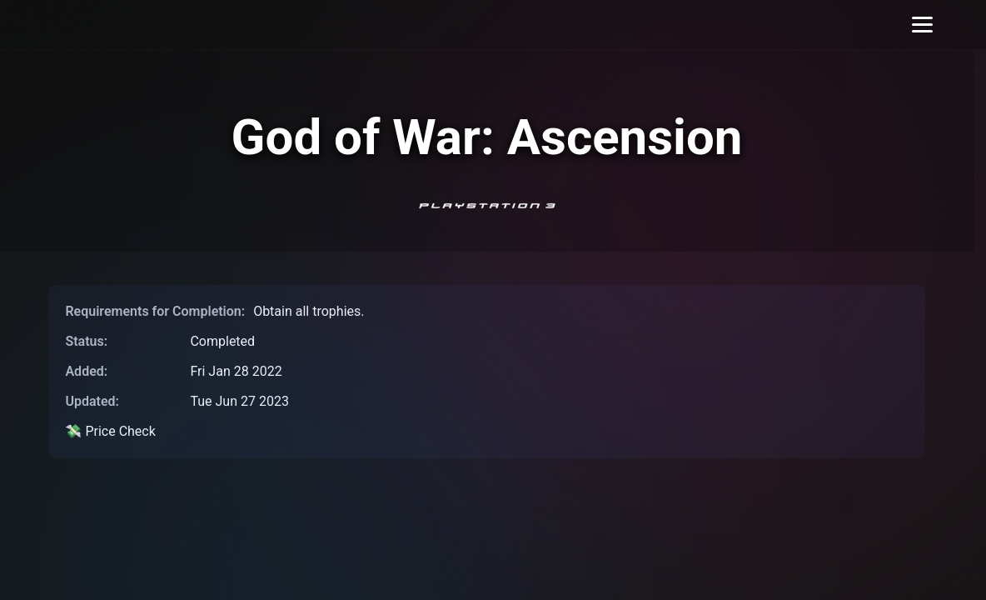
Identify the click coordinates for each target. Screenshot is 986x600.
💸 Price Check (110, 431)
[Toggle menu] (922, 24)
